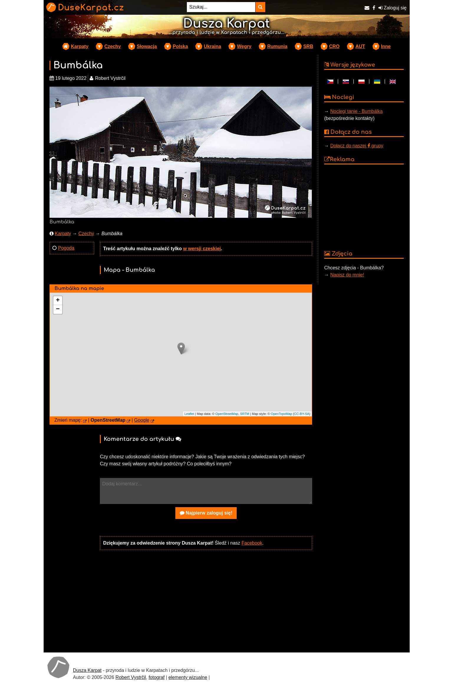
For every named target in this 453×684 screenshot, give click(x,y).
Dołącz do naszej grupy (356, 145)
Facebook (251, 542)
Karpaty (80, 46)
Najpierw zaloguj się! (206, 512)
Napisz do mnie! (347, 274)
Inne (386, 46)
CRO (334, 46)
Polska (180, 46)
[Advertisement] (206, 600)
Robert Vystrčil (131, 677)
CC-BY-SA (301, 414)
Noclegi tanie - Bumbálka (356, 111)
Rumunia (277, 46)
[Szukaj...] (221, 7)
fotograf (156, 677)
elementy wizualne (187, 677)
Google (141, 420)
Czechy (112, 46)
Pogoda (66, 247)
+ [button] (58, 300)
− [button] (58, 309)
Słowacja (147, 46)
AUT (360, 46)
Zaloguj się (392, 7)
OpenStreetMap (226, 414)
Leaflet (189, 414)
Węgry (244, 46)
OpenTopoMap (281, 414)
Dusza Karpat (87, 670)
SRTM (244, 414)
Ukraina (212, 46)
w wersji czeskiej (202, 248)
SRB (308, 46)
